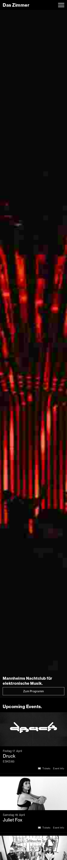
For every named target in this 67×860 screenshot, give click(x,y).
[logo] (16, 5)
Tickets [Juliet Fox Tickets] (44, 827)
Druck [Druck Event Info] (9, 756)
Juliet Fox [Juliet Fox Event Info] (12, 820)
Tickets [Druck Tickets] (44, 768)
